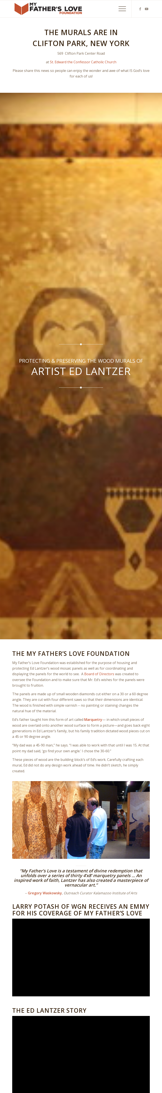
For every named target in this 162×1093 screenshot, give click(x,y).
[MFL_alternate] (67, 8)
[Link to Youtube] (146, 9)
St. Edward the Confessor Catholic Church (83, 62)
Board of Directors (99, 674)
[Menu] (120, 8)
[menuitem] (120, 8)
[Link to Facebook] (140, 9)
